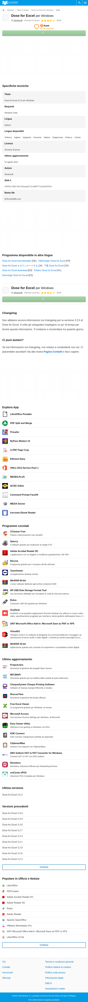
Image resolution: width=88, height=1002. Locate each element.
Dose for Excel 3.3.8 (12, 824)
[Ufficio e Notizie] (23, 10)
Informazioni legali (54, 978)
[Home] (3, 10)
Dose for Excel (32, 15)
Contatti (6, 967)
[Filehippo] (10, 3)
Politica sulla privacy (55, 972)
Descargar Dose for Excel (15, 275)
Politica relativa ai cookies (58, 967)
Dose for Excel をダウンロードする (20, 265)
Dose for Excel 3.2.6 (12, 853)
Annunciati (7, 972)
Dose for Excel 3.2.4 (12, 859)
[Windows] (10, 10)
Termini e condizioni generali (59, 962)
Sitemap (6, 978)
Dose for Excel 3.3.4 (12, 836)
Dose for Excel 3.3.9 (12, 819)
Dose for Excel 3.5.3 (12, 795)
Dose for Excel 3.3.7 (12, 830)
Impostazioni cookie (55, 988)
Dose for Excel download (14, 270)
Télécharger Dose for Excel (51, 261)
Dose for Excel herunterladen (16, 261)
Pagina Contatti (53, 351)
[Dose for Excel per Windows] (42, 10)
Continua (44, 867)
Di (16, 20)
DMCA (48, 983)
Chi (4, 962)
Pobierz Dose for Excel (45, 270)
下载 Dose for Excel (54, 265)
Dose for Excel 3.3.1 (12, 842)
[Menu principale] (85, 3)
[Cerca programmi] (79, 3)
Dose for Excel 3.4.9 (12, 813)
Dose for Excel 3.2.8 (12, 847)
